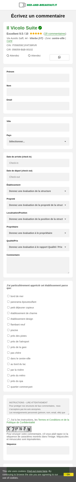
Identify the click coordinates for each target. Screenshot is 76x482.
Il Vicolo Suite (22, 27)
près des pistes (17, 336)
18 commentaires (55, 33)
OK (68, 474)
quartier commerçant (19, 386)
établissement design (20, 319)
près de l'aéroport (18, 341)
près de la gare (16, 347)
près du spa (15, 381)
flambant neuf (16, 324)
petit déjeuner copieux (20, 307)
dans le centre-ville (19, 358)
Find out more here (37, 471)
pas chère (14, 353)
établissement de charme (22, 313)
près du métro (16, 375)
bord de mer (15, 296)
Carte (9, 41)
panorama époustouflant (21, 302)
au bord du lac (16, 364)
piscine (12, 330)
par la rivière (15, 369)
